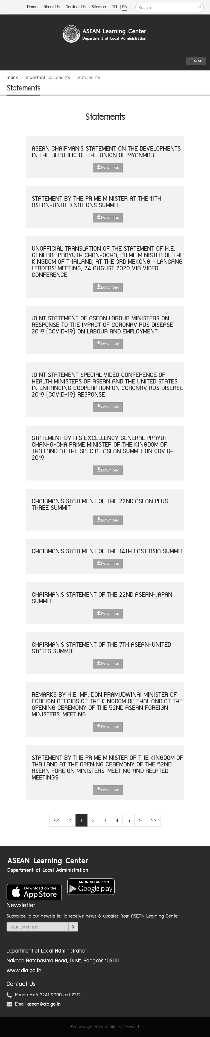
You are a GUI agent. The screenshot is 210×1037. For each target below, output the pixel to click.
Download (108, 167)
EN (124, 7)
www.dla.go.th (24, 970)
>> (153, 820)
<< (56, 820)
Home (32, 7)
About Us (51, 7)
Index (12, 77)
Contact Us (76, 7)
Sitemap (99, 7)
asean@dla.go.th (44, 1004)
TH (115, 7)
